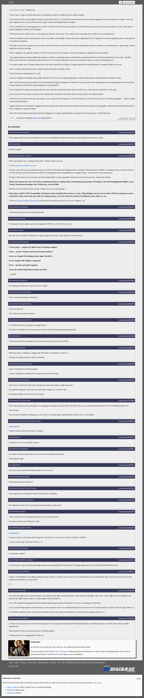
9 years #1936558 (126, 280)
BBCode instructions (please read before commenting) (85, 662)
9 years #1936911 (126, 560)
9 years (36, 118)
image (14, 274)
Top (58, 662)
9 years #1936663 (126, 449)
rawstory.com (30, 10)
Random (53, 662)
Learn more (97, 683)
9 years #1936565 (126, 320)
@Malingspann (14, 426)
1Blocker (10, 690)
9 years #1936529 (126, 156)
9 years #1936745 (126, 488)
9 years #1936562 (126, 292)
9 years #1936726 (126, 476)
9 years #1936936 (126, 590)
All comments (31, 662)
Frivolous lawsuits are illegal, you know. (23, 165)
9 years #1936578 (126, 364)
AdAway (10, 693)
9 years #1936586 (126, 400)
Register (65, 651)
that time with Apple (21, 201)
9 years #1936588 (126, 421)
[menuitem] (129, 2)
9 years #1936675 (126, 465)
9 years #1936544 (126, 218)
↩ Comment (122, 118)
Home (11, 662)
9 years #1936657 (126, 437)
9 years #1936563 (126, 304)
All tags (22, 662)
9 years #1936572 (126, 348)
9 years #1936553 (126, 242)
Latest (17, 662)
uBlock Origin (11, 687)
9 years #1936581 (126, 380)
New (63, 662)
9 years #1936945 (126, 618)
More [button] (131, 118)
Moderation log (43, 662)
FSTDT (11, 2)
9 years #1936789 (126, 528)
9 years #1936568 (126, 336)
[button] (120, 2)
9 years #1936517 (126, 144)
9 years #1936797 (126, 548)
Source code (13, 666)
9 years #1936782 (126, 511)
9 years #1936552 (126, 230)
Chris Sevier (14, 10)
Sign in (57, 651)
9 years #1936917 (126, 571)
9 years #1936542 (126, 207)
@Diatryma (33, 201)
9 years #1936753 (126, 500)
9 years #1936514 (126, 132)
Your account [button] (128, 2)
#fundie (22, 10)
